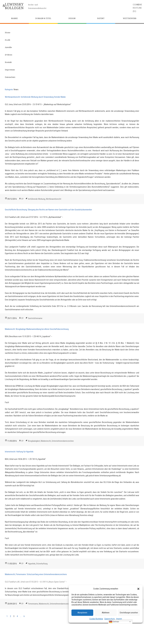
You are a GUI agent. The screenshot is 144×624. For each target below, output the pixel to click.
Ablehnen (105, 612)
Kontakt (8, 62)
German (114, 621)
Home (7, 33)
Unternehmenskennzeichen (63, 441)
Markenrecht (46, 441)
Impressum (10, 70)
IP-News (8, 55)
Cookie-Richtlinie (96, 619)
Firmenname (33, 603)
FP (22, 199)
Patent (100, 18)
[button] (138, 588)
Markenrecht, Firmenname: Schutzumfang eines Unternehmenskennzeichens (36, 574)
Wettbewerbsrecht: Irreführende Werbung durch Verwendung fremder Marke (35, 97)
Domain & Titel (43, 18)
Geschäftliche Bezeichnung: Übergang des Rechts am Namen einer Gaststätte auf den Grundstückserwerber (48, 209)
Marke (14, 18)
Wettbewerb (129, 18)
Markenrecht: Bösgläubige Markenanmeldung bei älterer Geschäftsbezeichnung (37, 329)
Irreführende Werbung (36, 199)
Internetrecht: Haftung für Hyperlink (19, 451)
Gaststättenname (35, 318)
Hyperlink (31, 563)
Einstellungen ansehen (129, 612)
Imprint (119, 619)
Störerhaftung (42, 563)
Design (72, 18)
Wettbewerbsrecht (53, 199)
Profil (7, 40)
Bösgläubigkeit (34, 441)
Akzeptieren (82, 612)
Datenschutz (109, 619)
